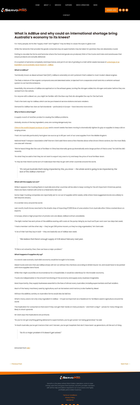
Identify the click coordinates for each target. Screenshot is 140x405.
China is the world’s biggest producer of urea (32, 127)
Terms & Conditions (70, 395)
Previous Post (16, 364)
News (95, 5)
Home (38, 5)
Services (58, 5)
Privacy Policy (70, 398)
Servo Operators (82, 5)
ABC (28, 348)
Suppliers (68, 5)
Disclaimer (70, 400)
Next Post (125, 364)
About (47, 5)
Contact (66, 15)
